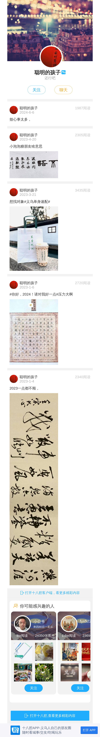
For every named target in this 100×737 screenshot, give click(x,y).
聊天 (63, 90)
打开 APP (89, 730)
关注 (36, 90)
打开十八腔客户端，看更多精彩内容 (52, 593)
